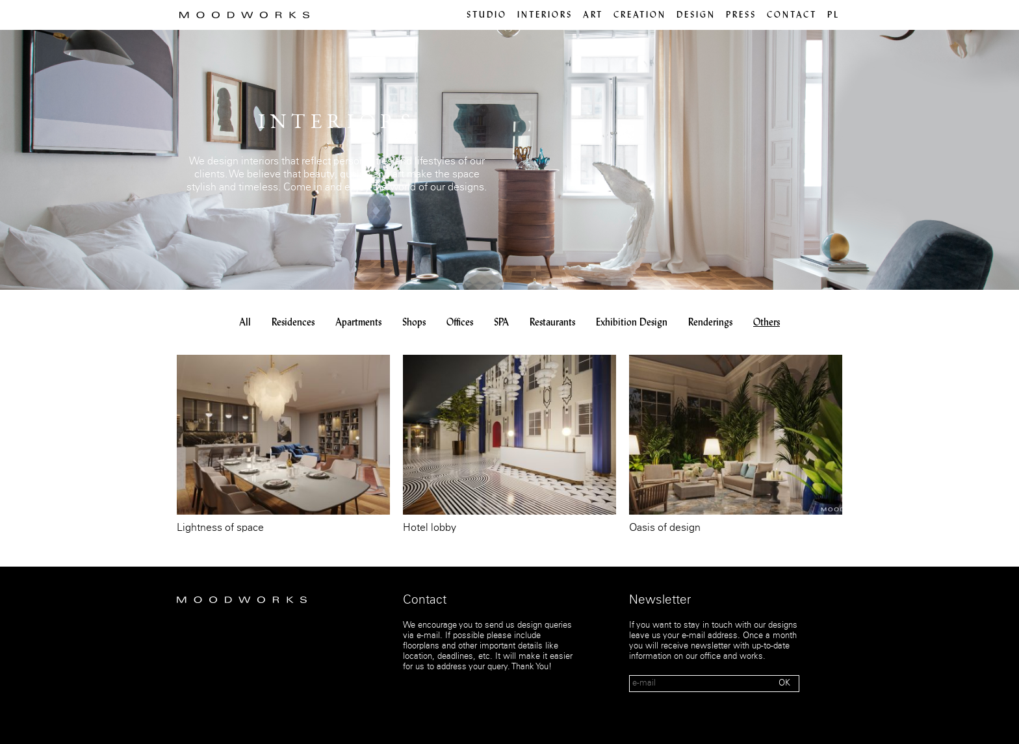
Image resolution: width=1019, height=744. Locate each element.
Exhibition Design (631, 323)
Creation (639, 15)
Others (766, 323)
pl (833, 15)
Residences (293, 323)
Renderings (710, 323)
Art (593, 15)
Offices (459, 323)
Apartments (358, 323)
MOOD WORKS (244, 15)
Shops (414, 323)
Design (696, 15)
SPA (501, 323)
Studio (487, 15)
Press (741, 15)
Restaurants (552, 323)
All (245, 323)
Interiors (545, 15)
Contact (792, 15)
